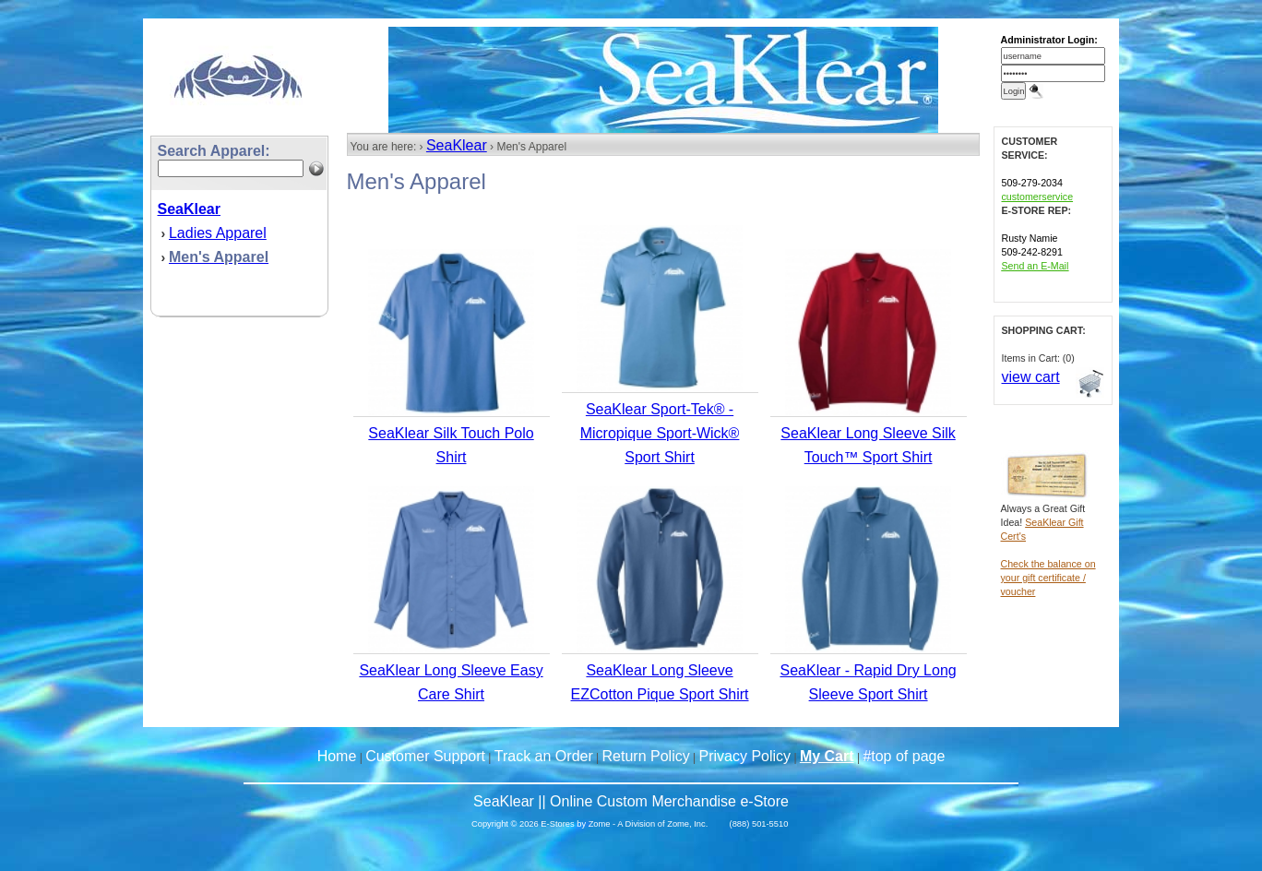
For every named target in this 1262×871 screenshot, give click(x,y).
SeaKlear (456, 145)
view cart (1031, 377)
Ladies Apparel (218, 233)
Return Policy (646, 756)
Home (337, 756)
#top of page (904, 756)
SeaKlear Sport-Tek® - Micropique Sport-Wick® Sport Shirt (660, 433)
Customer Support (425, 756)
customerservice (1038, 196)
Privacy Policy (745, 756)
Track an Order (543, 756)
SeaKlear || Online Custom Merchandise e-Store (631, 801)
